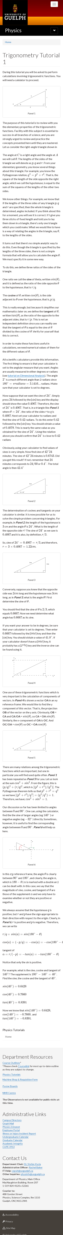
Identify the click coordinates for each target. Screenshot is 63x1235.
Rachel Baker (36, 1159)
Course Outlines (11, 1054)
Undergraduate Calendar (16, 1128)
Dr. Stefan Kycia (32, 1156)
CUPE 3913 (9, 1138)
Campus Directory (12, 1112)
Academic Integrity (13, 1135)
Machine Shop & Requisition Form (20, 1071)
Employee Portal (11, 1122)
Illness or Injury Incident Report (19, 1125)
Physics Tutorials (11, 1066)
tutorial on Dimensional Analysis (26, 371)
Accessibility (16, 1207)
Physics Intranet (11, 1118)
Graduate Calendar (13, 1132)
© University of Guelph (15, 1226)
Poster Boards (10, 1078)
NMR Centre (9, 1084)
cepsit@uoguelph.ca (22, 1162)
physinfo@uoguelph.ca (33, 1166)
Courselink (23, 1058)
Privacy (13, 1214)
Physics (13, 30)
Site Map (14, 1220)
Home (8, 42)
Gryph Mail (8, 1115)
